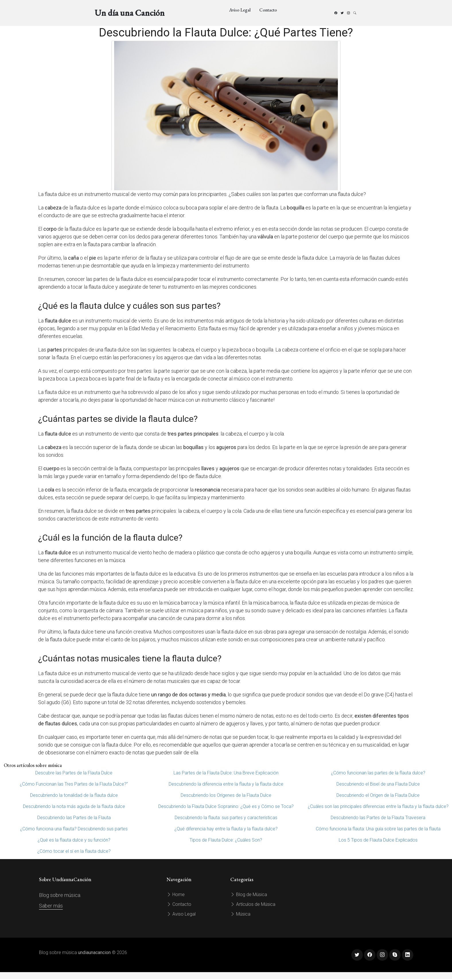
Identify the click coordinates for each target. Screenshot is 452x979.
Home (176, 894)
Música (240, 914)
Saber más (51, 906)
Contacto (268, 10)
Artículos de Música (252, 904)
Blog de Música (248, 894)
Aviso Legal (240, 10)
